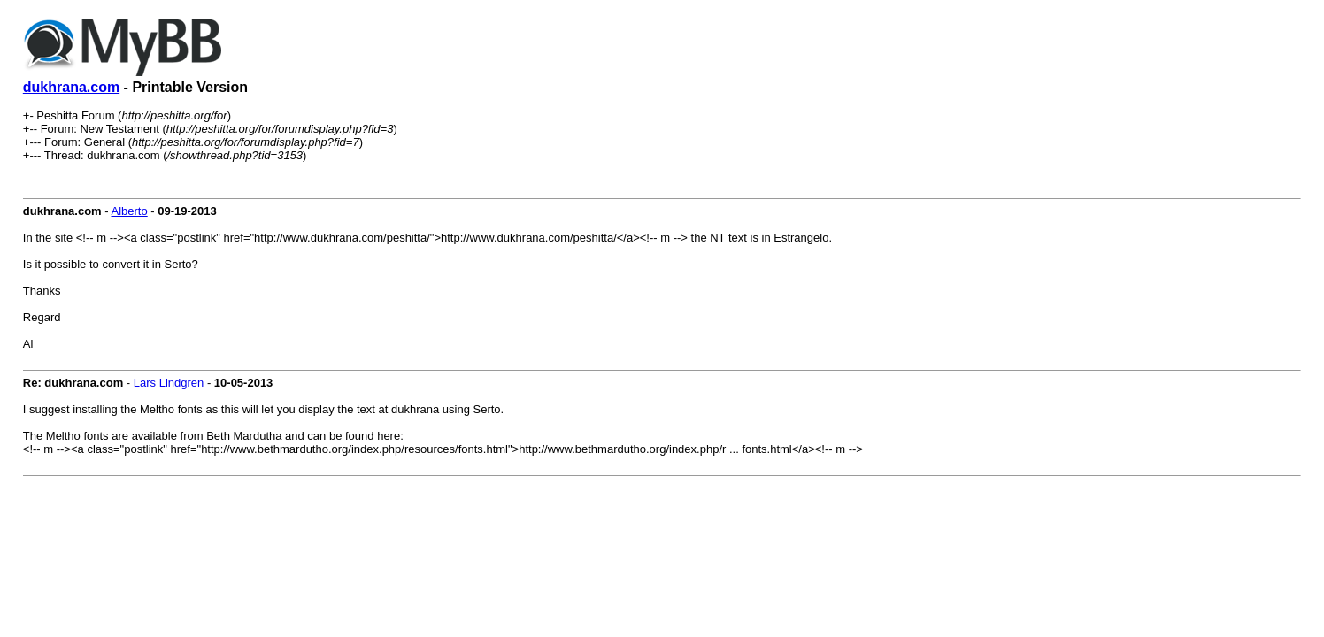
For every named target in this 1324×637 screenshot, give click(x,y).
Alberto (130, 211)
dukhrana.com (71, 87)
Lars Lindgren (169, 382)
